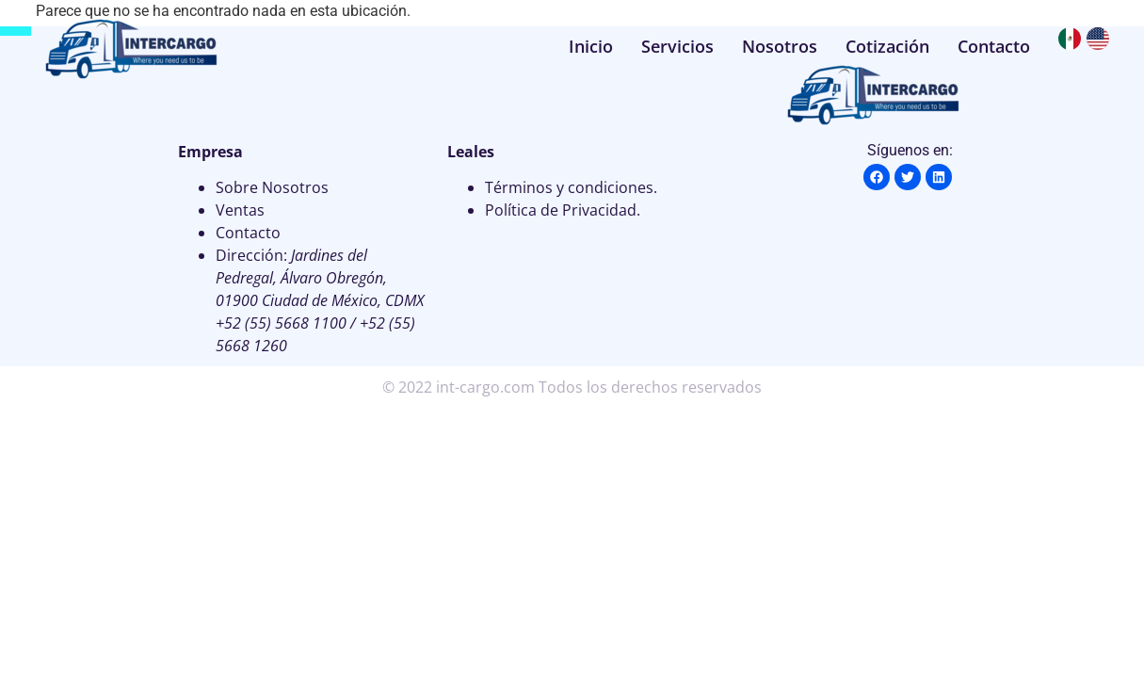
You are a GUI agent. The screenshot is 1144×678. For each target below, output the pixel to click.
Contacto (994, 46)
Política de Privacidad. (562, 210)
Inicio (591, 46)
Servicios (677, 46)
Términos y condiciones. (571, 187)
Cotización (887, 46)
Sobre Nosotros (272, 187)
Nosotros (779, 46)
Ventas (240, 210)
